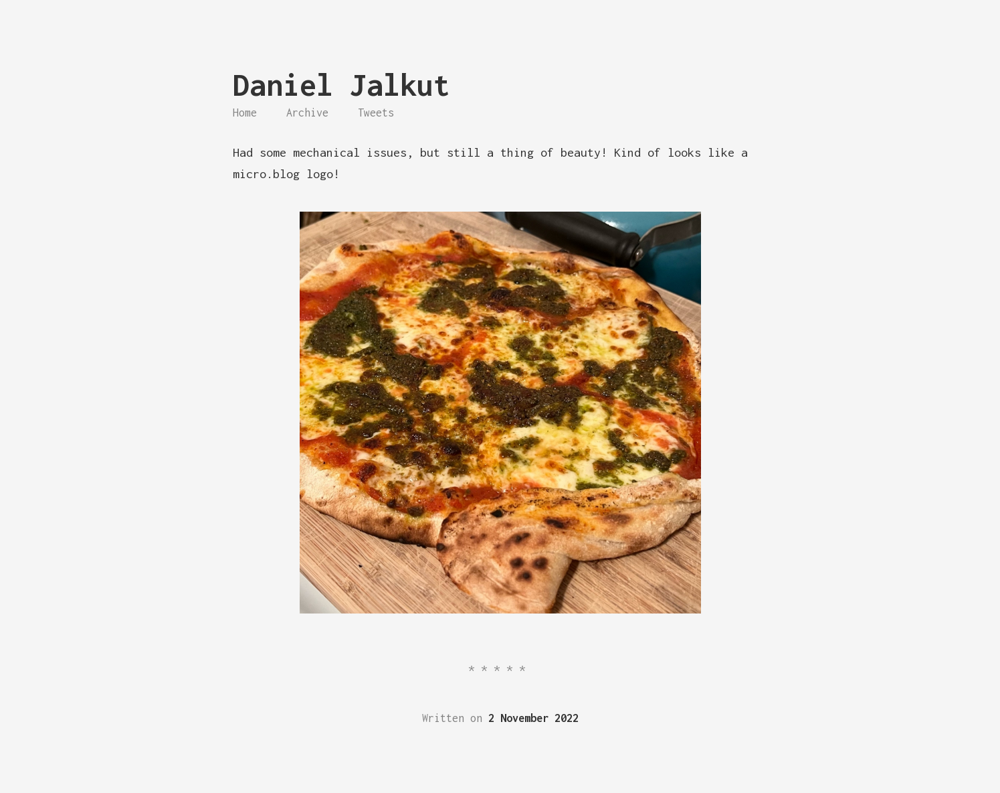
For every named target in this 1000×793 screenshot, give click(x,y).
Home (245, 112)
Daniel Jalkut (341, 84)
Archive (307, 112)
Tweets (376, 112)
